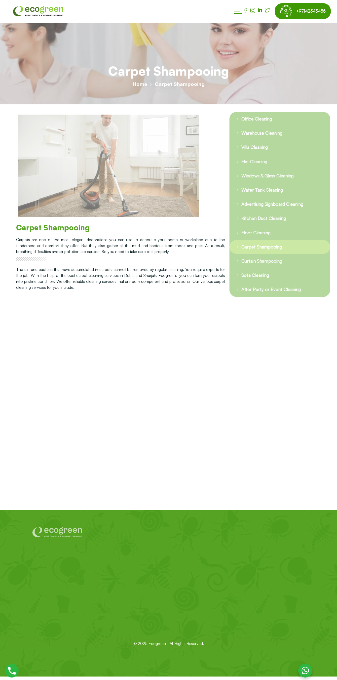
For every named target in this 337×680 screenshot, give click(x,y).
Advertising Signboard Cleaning (270, 208)
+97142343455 (309, 11)
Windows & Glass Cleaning (265, 178)
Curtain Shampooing (258, 267)
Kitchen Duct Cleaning (260, 223)
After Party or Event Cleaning (267, 297)
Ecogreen (158, 651)
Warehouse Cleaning (258, 134)
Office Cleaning (252, 119)
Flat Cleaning (250, 164)
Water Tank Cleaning (258, 193)
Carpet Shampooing (257, 253)
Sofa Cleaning (251, 282)
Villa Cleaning (250, 149)
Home (139, 86)
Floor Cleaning (251, 238)
